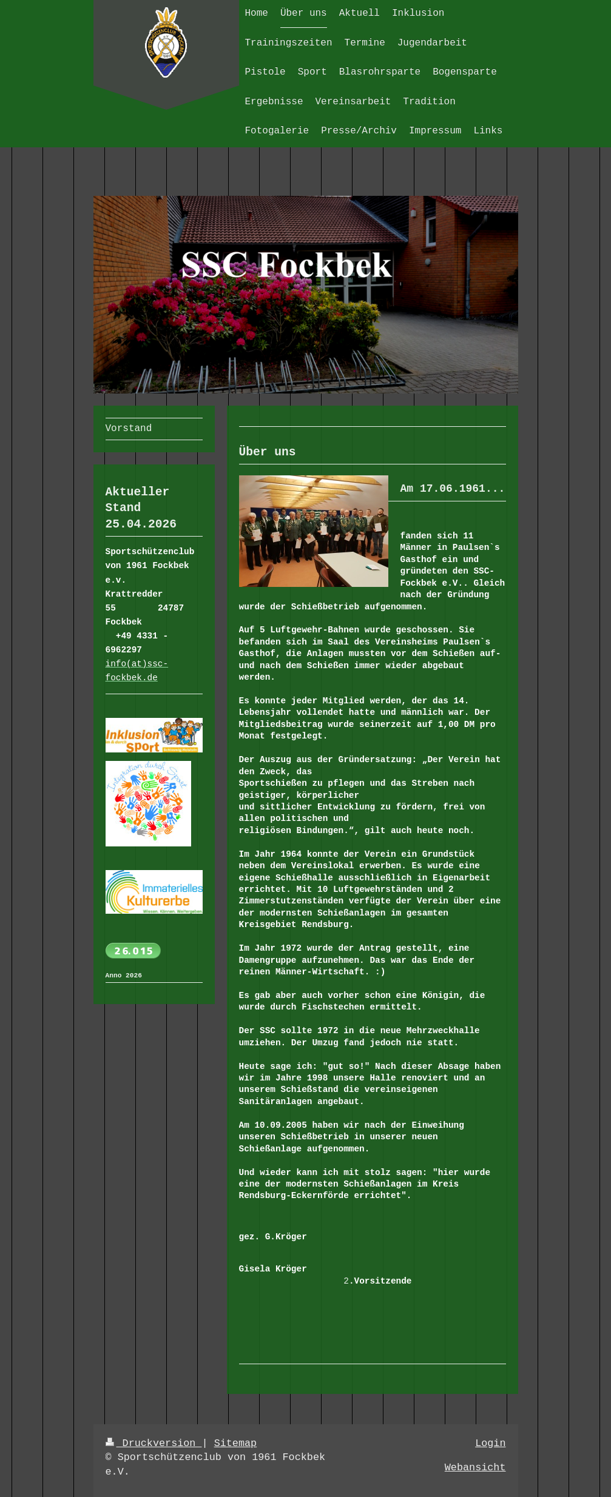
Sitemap (235, 1443)
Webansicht (475, 1467)
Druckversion (154, 1443)
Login (490, 1443)
